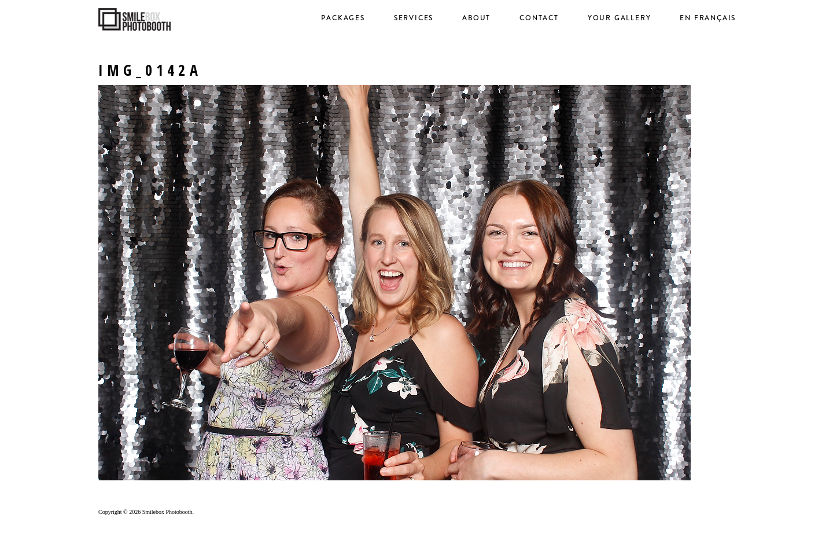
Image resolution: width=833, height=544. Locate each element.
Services (413, 18)
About (476, 18)
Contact (539, 18)
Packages (342, 18)
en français (708, 18)
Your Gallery (619, 18)
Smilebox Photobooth (167, 512)
